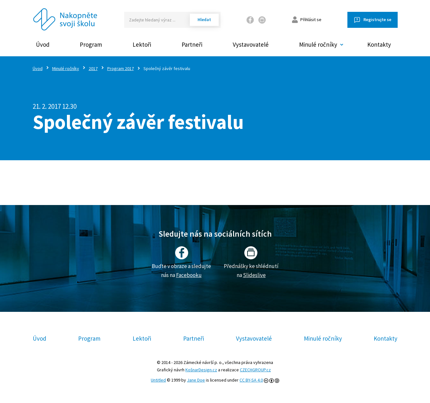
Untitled (158, 380)
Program (91, 44)
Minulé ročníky (65, 68)
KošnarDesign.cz (201, 370)
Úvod (43, 44)
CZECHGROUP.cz (255, 370)
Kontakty (379, 44)
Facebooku (189, 275)
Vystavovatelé (251, 44)
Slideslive (254, 275)
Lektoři (142, 44)
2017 (93, 68)
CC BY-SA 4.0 (251, 380)
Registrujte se (377, 19)
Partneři (192, 44)
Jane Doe (196, 380)
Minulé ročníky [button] (318, 44)
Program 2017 (120, 68)
